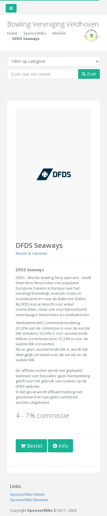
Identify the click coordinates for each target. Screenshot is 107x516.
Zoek (89, 74)
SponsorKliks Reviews (29, 499)
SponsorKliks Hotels (27, 494)
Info (60, 445)
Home (12, 33)
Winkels (59, 33)
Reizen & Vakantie (31, 253)
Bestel (31, 445)
